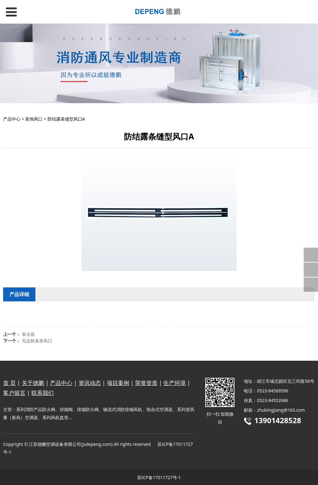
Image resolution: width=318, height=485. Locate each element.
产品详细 (19, 294)
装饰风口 (34, 119)
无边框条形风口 (37, 341)
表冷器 (28, 334)
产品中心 (11, 119)
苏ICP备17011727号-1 (159, 477)
